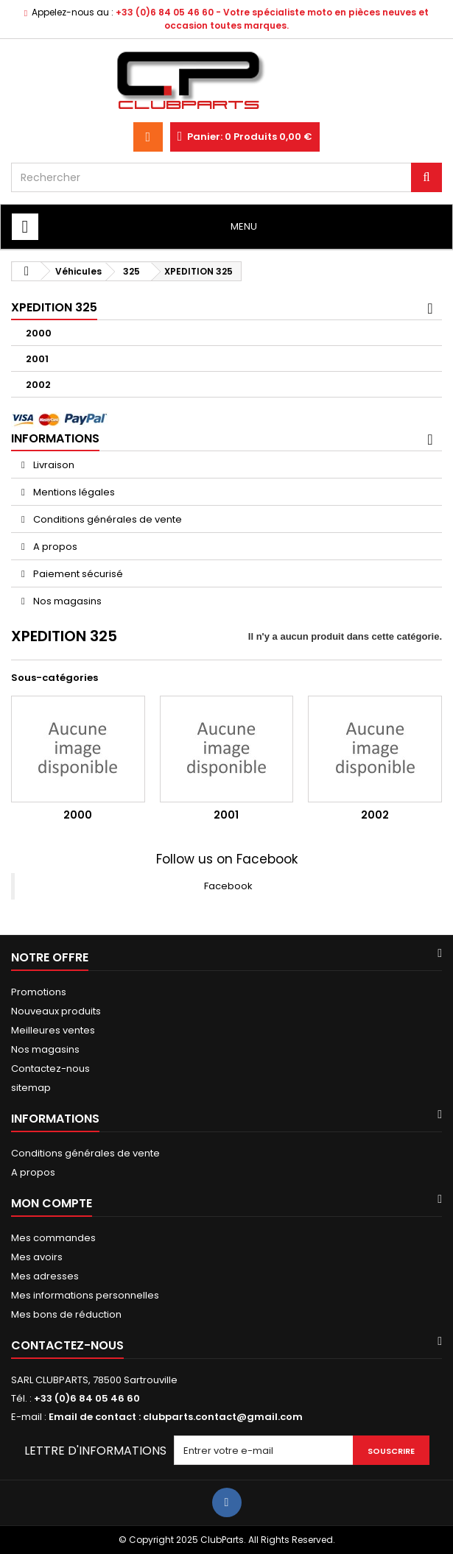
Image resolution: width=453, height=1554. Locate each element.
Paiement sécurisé (77, 574)
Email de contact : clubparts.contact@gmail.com (176, 1417)
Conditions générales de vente (106, 519)
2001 (37, 359)
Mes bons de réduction (66, 1314)
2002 (38, 385)
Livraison (52, 465)
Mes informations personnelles (85, 1295)
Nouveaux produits (56, 1011)
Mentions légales (73, 492)
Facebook (228, 886)
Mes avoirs (37, 1257)
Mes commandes (53, 1238)
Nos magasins (66, 601)
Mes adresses (45, 1276)
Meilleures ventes (53, 1030)
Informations (55, 438)
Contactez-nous (50, 1069)
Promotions (38, 992)
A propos (54, 547)
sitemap (31, 1088)
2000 (39, 333)
